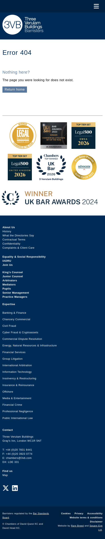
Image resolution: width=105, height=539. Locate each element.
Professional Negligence (17, 411)
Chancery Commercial (16, 319)
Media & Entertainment (16, 398)
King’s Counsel (12, 272)
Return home (15, 89)
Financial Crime (12, 404)
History (6, 231)
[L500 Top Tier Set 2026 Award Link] (20, 178)
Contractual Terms (13, 239)
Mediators (9, 284)
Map (5, 475)
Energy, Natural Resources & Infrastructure (29, 345)
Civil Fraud (9, 325)
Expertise (8, 304)
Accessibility (95, 513)
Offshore (7, 391)
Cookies (66, 513)
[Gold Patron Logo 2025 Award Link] (84, 178)
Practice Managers (14, 296)
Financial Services (14, 352)
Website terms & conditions (86, 517)
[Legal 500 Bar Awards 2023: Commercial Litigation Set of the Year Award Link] (53, 146)
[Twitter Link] (5, 488)
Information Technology (17, 371)
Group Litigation (12, 358)
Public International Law (17, 418)
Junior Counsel (12, 276)
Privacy (79, 513)
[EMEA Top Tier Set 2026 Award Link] (83, 146)
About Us (8, 227)
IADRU (6, 260)
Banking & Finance (14, 312)
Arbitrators (9, 280)
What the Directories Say (18, 235)
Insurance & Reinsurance (18, 385)
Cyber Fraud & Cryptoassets (20, 332)
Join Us (7, 264)
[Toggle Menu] (96, 6)
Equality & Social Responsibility (24, 256)
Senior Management (15, 292)
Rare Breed (77, 525)
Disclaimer (96, 521)
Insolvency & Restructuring (19, 378)
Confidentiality (11, 243)
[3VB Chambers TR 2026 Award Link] (51, 178)
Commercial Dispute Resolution (22, 338)
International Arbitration (17, 365)
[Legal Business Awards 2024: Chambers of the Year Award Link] (23, 146)
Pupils (6, 288)
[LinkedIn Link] (15, 488)
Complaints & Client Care (18, 247)
